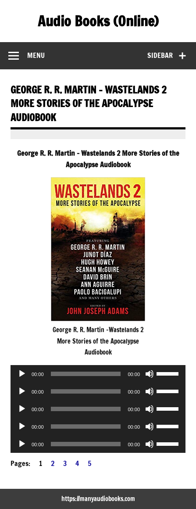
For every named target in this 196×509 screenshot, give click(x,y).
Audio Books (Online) (98, 21)
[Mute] (149, 373)
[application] (98, 374)
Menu (36, 55)
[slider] (86, 374)
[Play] (22, 373)
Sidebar (160, 55)
